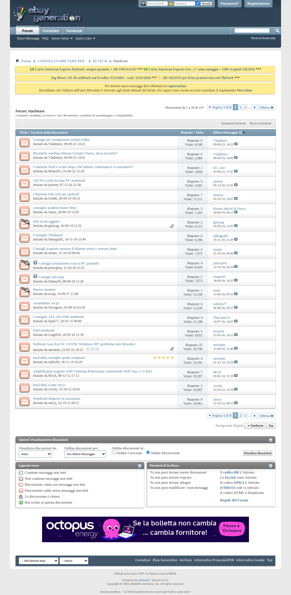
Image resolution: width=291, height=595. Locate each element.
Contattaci (51, 31)
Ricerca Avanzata (263, 38)
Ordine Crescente (127, 453)
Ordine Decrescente (163, 453)
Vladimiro (55, 144)
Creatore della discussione (49, 133)
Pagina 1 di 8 (222, 107)
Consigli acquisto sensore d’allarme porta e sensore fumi (75, 248)
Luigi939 (54, 335)
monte (52, 253)
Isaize (52, 212)
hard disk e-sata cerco (49, 385)
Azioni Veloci (60, 38)
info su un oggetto (46, 221)
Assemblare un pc (46, 303)
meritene (54, 350)
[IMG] (239, 482)
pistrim (53, 185)
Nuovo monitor (44, 289)
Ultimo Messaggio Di (229, 133)
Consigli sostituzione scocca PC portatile (68, 263)
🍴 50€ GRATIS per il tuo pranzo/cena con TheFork (195, 78)
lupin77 (53, 321)
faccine (230, 477)
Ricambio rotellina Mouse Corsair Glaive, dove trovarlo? (75, 153)
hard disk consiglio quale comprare (59, 357)
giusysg (53, 226)
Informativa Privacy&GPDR (214, 560)
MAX (52, 376)
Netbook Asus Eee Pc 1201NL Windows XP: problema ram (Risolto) (84, 344)
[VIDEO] (227, 487)
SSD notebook (43, 330)
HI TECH (100, 61)
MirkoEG (54, 171)
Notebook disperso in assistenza (56, 398)
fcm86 (52, 198)
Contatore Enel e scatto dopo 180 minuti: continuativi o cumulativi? (83, 167)
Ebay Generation (165, 560)
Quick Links (84, 38)
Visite (200, 133)
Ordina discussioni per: (81, 448)
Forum (27, 31)
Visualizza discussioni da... (39, 448)
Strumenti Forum (232, 123)
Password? (230, 4)
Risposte (187, 133)
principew (55, 268)
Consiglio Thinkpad (47, 235)
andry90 (53, 362)
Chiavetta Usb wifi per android (56, 194)
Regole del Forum (234, 500)
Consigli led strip (51, 277)
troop (51, 294)
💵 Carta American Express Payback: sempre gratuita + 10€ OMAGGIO (84, 69)
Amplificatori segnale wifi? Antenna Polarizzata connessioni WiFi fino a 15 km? (92, 371)
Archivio (186, 560)
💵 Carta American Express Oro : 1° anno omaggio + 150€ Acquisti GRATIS (199, 69)
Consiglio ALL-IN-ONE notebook (58, 317)
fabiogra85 (55, 239)
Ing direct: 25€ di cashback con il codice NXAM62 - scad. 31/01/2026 (101, 78)
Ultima (267, 107)
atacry (52, 403)
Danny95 (54, 281)
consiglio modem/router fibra (54, 208)
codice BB (231, 472)
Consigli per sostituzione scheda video (61, 139)
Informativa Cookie (250, 560)
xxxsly (52, 389)
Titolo (24, 133)
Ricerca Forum (259, 123)
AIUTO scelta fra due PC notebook (59, 180)
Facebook (74, 31)
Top (271, 426)
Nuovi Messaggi (28, 38)
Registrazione (258, 4)
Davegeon (55, 307)
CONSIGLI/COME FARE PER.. (62, 61)
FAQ (45, 38)
